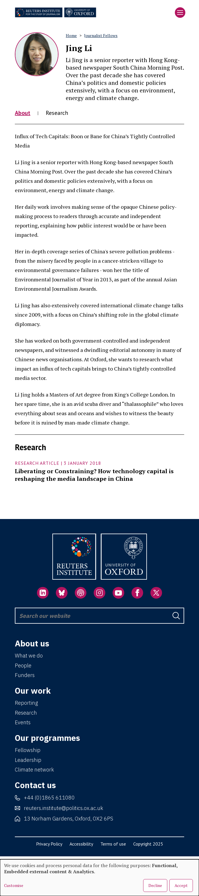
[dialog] (99, 877)
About (22, 113)
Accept (181, 885)
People (23, 665)
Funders (25, 675)
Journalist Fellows (101, 35)
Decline (155, 885)
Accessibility (81, 844)
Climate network (34, 770)
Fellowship (27, 750)
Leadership (28, 760)
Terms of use (113, 844)
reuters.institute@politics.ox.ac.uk (63, 808)
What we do (29, 656)
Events (23, 722)
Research (57, 113)
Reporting (26, 703)
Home (71, 35)
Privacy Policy (49, 844)
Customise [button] (13, 885)
